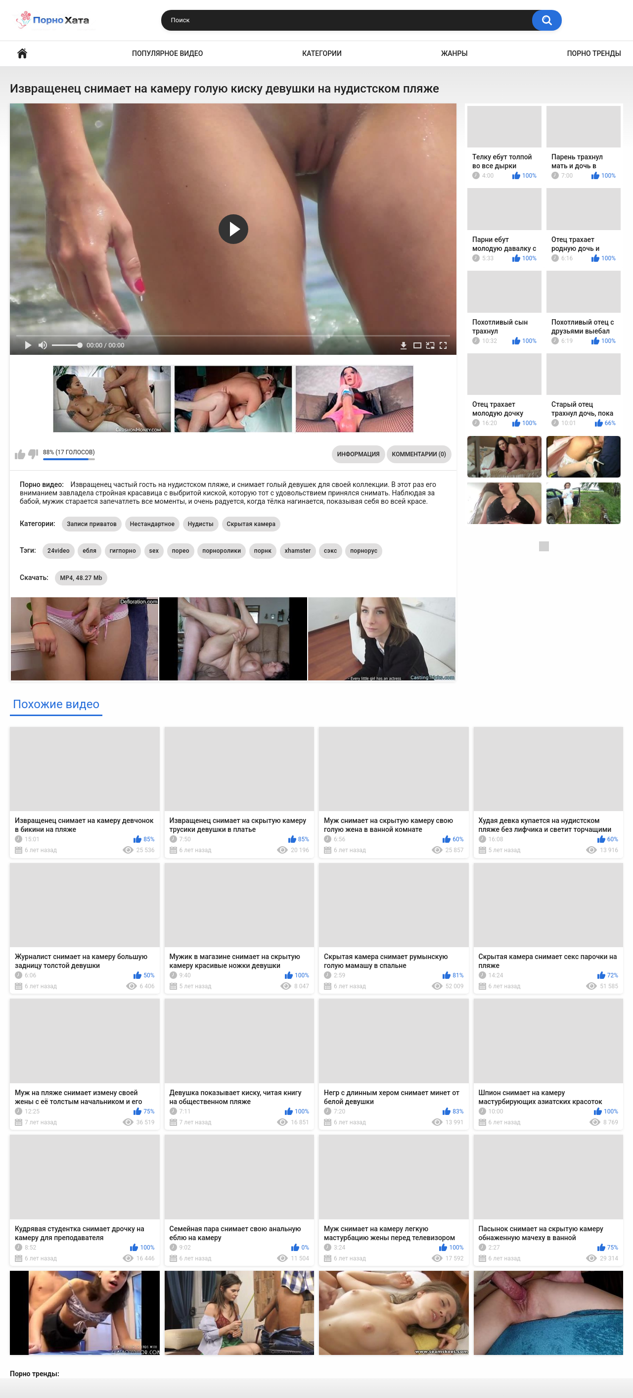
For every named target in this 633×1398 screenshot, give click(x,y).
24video (58, 550)
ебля (89, 550)
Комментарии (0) (419, 454)
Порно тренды (594, 53)
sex (154, 550)
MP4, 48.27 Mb (81, 578)
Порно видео (22, 53)
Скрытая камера (251, 524)
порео (180, 550)
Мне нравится (20, 454)
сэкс (330, 550)
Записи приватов (92, 524)
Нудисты (201, 524)
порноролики (221, 550)
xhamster (298, 550)
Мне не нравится (33, 454)
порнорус (363, 550)
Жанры (454, 53)
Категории (322, 53)
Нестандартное (152, 524)
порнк (262, 550)
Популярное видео (167, 53)
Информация (358, 454)
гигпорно (123, 550)
